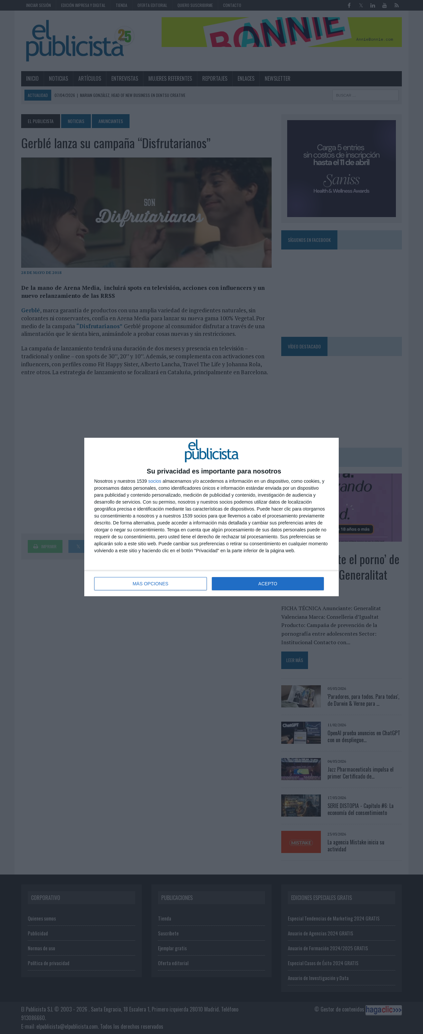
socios (154, 481)
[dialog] (211, 517)
